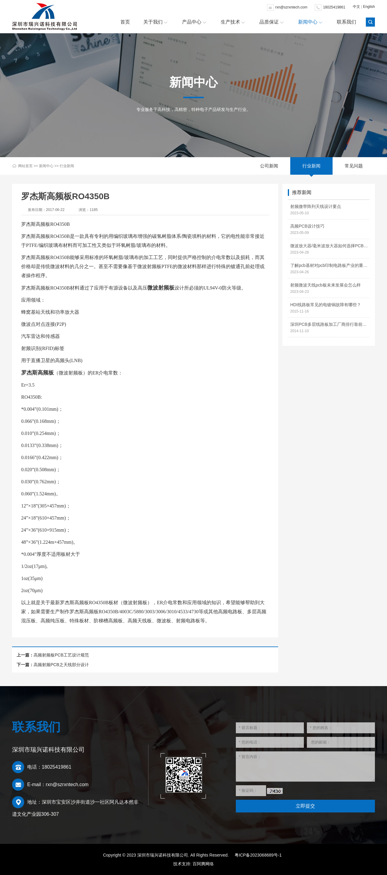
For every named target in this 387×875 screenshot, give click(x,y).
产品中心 (191, 21)
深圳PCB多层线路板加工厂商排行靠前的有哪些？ (329, 324)
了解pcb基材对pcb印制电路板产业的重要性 (329, 265)
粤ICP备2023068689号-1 (258, 855)
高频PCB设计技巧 (307, 226)
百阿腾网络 (203, 863)
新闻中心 (307, 21)
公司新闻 (269, 165)
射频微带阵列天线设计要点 (315, 206)
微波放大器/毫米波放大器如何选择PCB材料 (329, 245)
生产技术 (230, 21)
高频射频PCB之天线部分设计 (61, 664)
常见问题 (354, 165)
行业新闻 (67, 166)
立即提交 (305, 806)
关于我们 (153, 21)
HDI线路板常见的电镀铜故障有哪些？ (325, 304)
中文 (356, 7)
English (369, 7)
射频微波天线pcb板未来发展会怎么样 (325, 285)
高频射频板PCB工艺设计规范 (61, 655)
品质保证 (269, 21)
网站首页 (25, 166)
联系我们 (346, 21)
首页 (125, 21)
